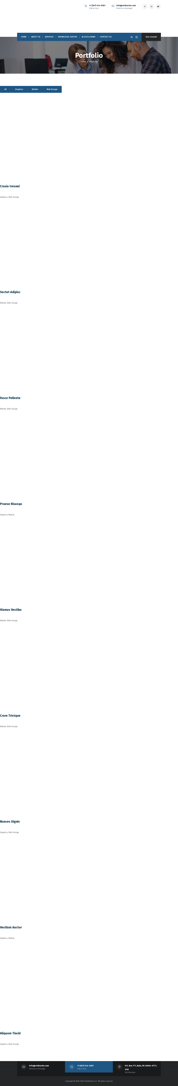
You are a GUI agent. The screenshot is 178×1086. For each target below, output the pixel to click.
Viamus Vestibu (11, 610)
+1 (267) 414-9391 (97, 5)
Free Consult (151, 37)
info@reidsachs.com (126, 5)
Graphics (19, 89)
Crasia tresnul (10, 186)
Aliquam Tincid (10, 1033)
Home (83, 62)
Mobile (35, 89)
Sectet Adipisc (10, 292)
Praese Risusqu (11, 504)
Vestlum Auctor (11, 927)
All (5, 89)
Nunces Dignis (10, 821)
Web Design (52, 89)
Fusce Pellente (10, 398)
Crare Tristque (10, 716)
